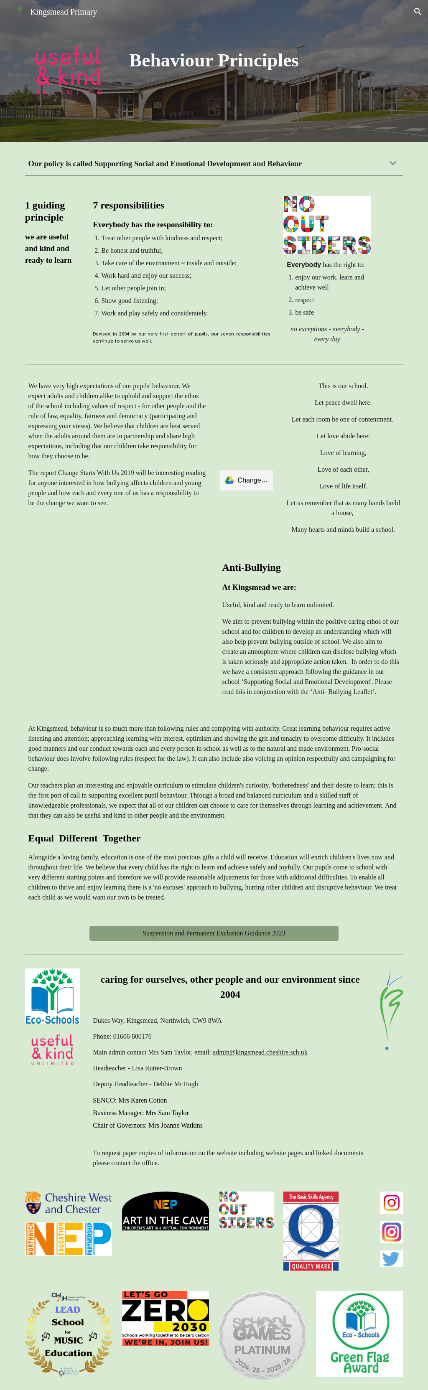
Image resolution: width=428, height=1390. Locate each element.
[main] (214, 64)
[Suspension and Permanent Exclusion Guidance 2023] (214, 933)
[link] (246, 434)
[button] (418, 12)
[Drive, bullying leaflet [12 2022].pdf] (117, 626)
